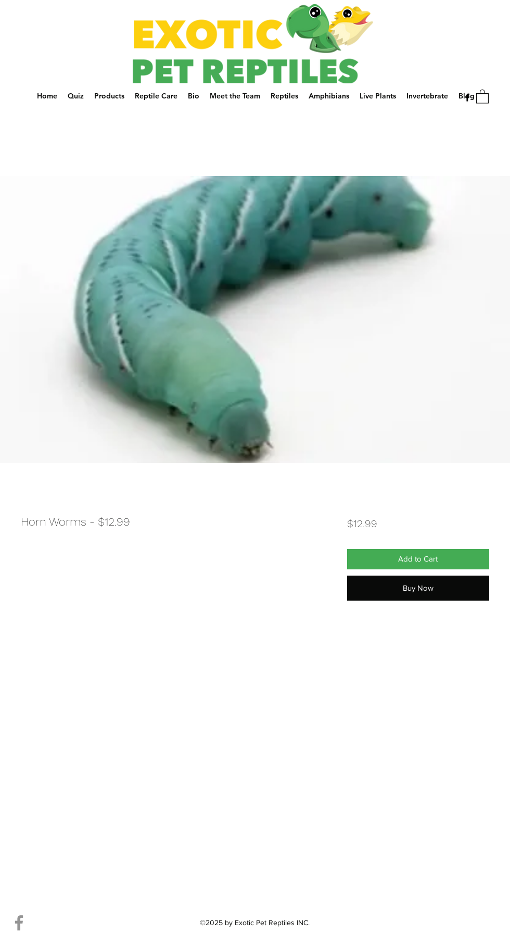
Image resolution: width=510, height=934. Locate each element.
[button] (482, 96)
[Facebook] (467, 97)
